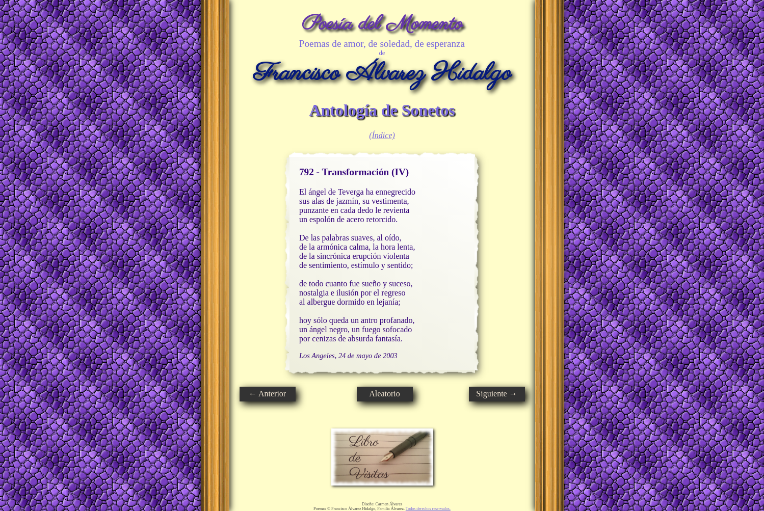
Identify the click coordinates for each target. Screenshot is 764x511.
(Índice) (382, 135)
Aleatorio (384, 393)
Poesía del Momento (382, 24)
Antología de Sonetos (382, 110)
